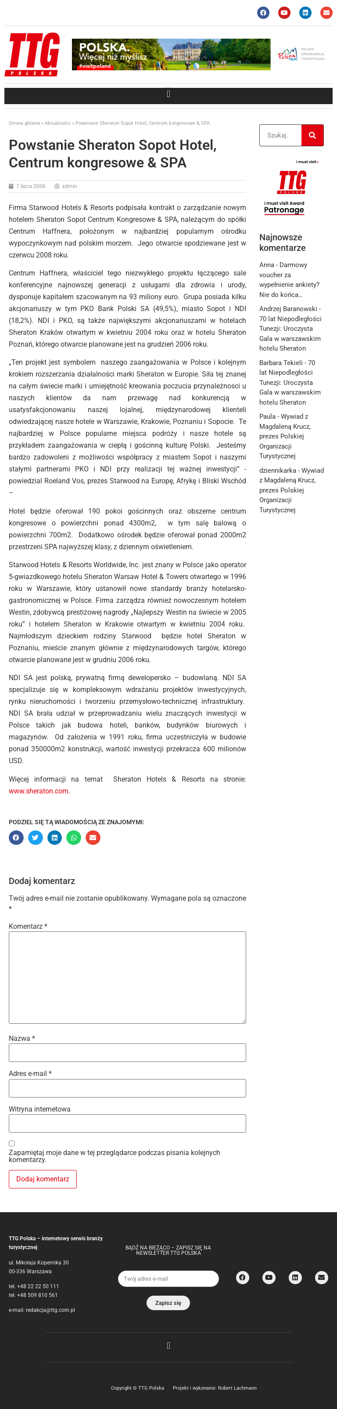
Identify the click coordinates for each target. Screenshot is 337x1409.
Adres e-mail (30, 1073)
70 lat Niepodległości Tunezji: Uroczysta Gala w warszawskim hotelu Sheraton (290, 382)
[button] (168, 94)
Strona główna (24, 123)
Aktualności (58, 123)
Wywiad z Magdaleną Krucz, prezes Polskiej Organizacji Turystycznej (285, 436)
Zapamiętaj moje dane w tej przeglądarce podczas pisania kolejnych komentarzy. (114, 1156)
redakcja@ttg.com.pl (50, 1310)
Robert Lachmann (237, 1388)
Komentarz (28, 926)
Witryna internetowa (40, 1109)
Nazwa (22, 1038)
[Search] (312, 135)
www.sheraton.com (38, 791)
